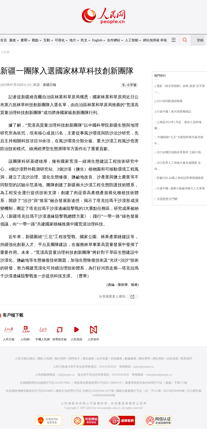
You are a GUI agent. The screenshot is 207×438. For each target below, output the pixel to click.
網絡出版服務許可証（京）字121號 (138, 390)
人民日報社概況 (25, 358)
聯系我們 (186, 358)
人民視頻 (76, 331)
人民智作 (93, 331)
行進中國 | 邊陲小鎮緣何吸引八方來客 (181, 188)
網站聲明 (144, 358)
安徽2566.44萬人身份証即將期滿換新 (180, 177)
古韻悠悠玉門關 (167, 199)
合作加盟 (102, 358)
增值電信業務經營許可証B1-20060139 (98, 382)
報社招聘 (60, 358)
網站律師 (158, 358)
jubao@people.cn (144, 366)
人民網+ (25, 331)
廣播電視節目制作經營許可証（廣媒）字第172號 (156, 382)
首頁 (3, 40)
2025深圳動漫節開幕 (170, 101)
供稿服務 (116, 358)
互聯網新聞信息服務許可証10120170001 (45, 382)
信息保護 (172, 358)
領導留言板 (59, 331)
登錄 (200, 40)
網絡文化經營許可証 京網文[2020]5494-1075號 (85, 390)
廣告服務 (88, 358)
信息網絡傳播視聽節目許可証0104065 (30, 390)
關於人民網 (45, 358)
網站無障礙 (151, 40)
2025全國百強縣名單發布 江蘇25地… (180, 152)
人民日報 (8, 331)
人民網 (5, 52)
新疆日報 (49, 85)
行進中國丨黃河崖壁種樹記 (174, 111)
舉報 (163, 40)
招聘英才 (74, 358)
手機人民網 (42, 331)
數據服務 (130, 358)
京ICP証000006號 (174, 390)
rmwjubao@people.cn (159, 374)
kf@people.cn (66, 374)
